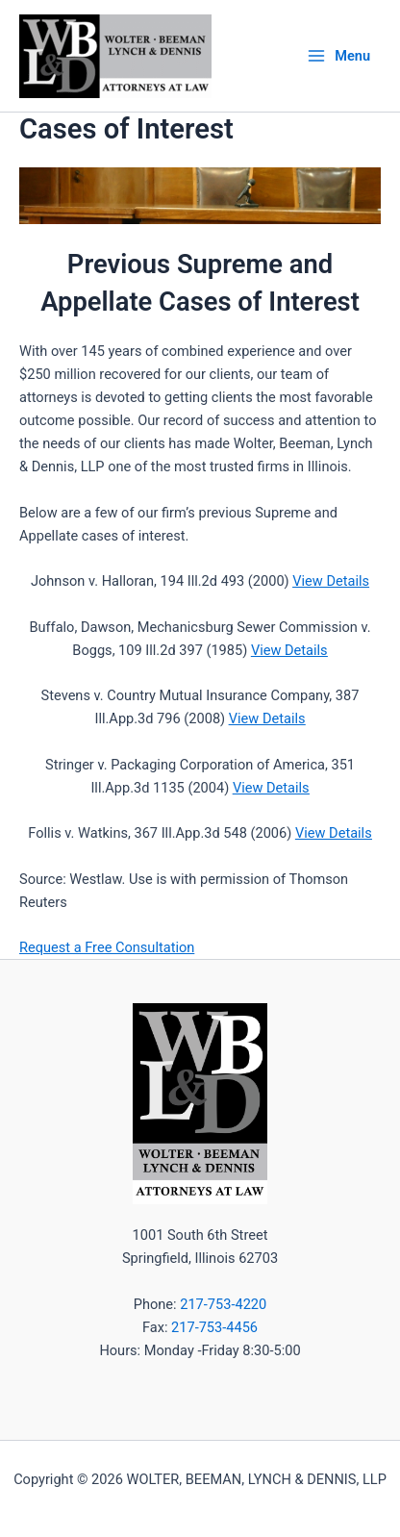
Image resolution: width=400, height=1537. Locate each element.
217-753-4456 (214, 1327)
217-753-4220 (223, 1304)
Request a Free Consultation (106, 947)
